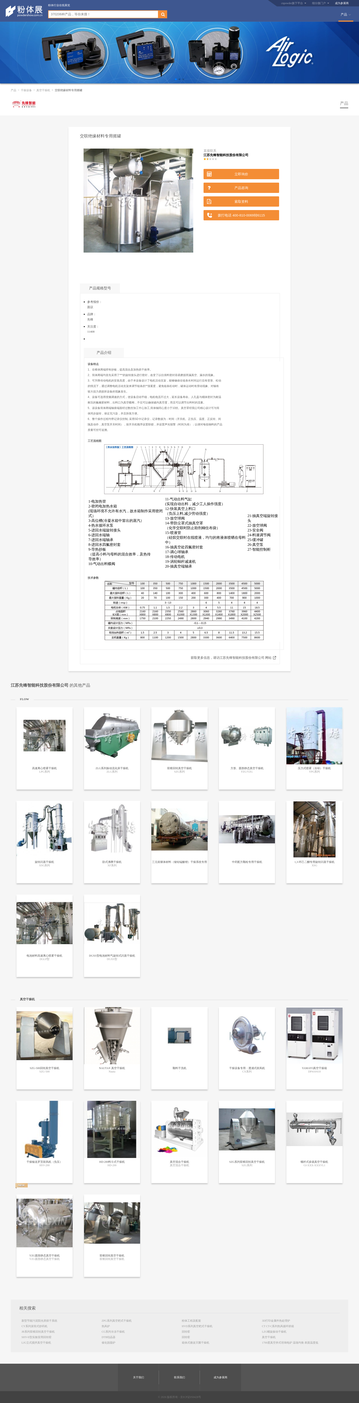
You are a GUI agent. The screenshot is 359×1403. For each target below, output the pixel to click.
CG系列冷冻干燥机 (113, 1331)
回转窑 (186, 1331)
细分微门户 (319, 3)
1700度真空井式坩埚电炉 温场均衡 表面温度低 (290, 1342)
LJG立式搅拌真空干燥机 (36, 1342)
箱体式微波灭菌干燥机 (195, 1342)
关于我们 (138, 1377)
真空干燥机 (43, 90)
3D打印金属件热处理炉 (276, 1320)
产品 (344, 14)
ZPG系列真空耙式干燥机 (117, 1320)
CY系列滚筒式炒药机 (34, 1326)
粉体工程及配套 (191, 1320)
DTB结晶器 (108, 1337)
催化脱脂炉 (108, 1342)
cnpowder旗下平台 (292, 3)
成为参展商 (342, 3)
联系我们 (179, 1377)
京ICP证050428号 (190, 1397)
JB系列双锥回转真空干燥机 (38, 1331)
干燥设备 (26, 90)
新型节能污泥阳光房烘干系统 (39, 1320)
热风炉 (106, 1326)
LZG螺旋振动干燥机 (274, 1331)
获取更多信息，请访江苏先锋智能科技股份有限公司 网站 (231, 657)
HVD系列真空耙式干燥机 (197, 1326)
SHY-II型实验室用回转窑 (37, 1337)
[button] (176, 79)
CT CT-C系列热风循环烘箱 (278, 1326)
